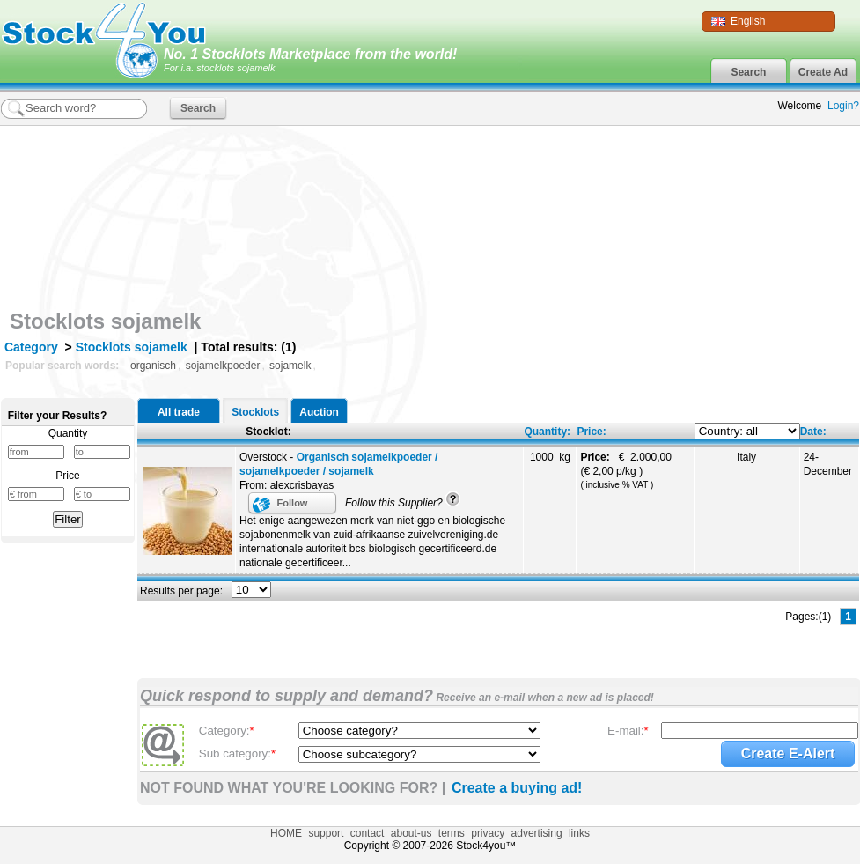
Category (31, 347)
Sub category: (237, 753)
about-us (411, 833)
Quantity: (547, 431)
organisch (153, 365)
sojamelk (290, 365)
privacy (487, 833)
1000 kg (550, 457)
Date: (813, 431)
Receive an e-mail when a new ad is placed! (543, 697)
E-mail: (628, 730)
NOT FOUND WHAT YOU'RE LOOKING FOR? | (292, 787)
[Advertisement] (744, 240)
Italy (746, 457)
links (579, 833)
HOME (286, 833)
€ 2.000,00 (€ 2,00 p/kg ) (627, 470)
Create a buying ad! (517, 787)
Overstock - (338, 464)
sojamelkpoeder (223, 365)
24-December (828, 464)
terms (451, 833)
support (325, 833)
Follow (292, 503)
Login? (843, 106)
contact (367, 833)
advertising (536, 833)
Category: (226, 730)
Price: (591, 431)
